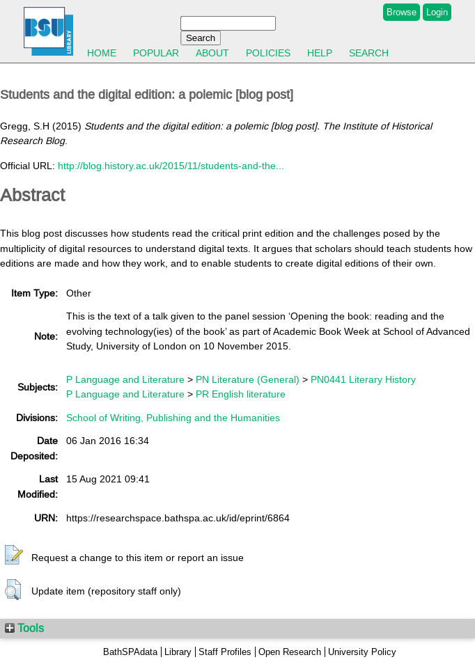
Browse (401, 12)
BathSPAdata (130, 652)
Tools (24, 628)
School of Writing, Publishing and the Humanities (173, 417)
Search (369, 52)
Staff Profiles (224, 652)
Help (319, 52)
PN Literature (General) (247, 379)
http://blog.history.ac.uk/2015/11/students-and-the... (171, 165)
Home (101, 52)
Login (437, 12)
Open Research (289, 652)
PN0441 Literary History (363, 379)
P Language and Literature (125, 379)
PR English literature (241, 394)
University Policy (362, 652)
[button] (14, 555)
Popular (156, 52)
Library (178, 652)
